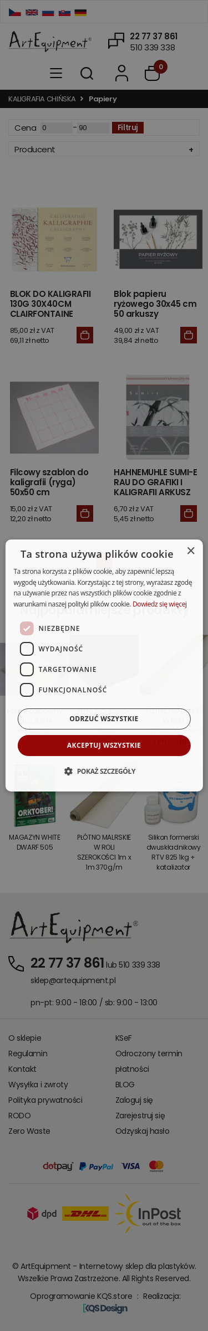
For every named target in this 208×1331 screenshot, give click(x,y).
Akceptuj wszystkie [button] (104, 745)
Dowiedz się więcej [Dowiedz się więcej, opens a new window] (160, 604)
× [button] (190, 551)
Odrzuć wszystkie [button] (103, 718)
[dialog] (103, 665)
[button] (104, 771)
